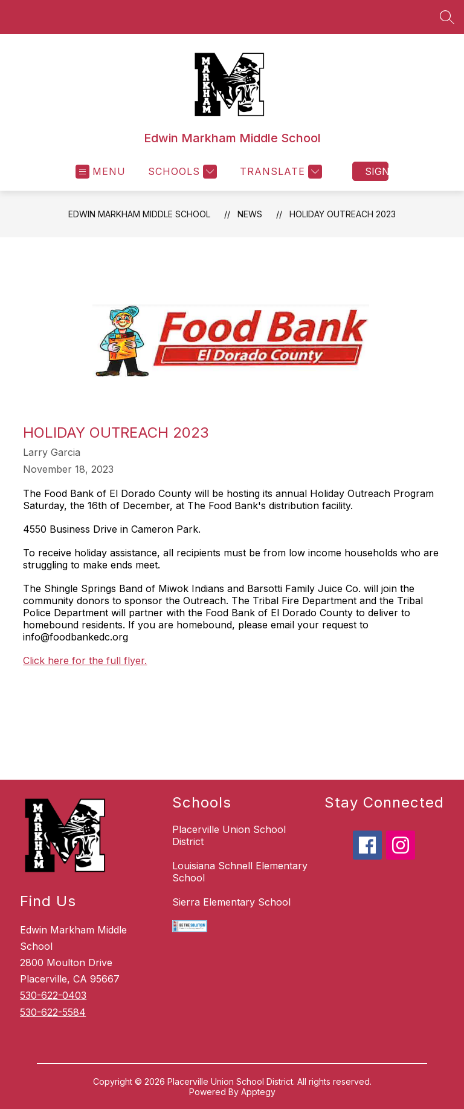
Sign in (376, 171)
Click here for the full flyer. (85, 660)
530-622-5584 (53, 1012)
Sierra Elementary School (231, 902)
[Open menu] (101, 171)
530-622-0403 (53, 995)
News (249, 214)
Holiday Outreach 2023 (342, 214)
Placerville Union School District (229, 835)
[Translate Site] (279, 171)
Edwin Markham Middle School (139, 214)
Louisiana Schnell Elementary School (240, 872)
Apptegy (258, 1092)
